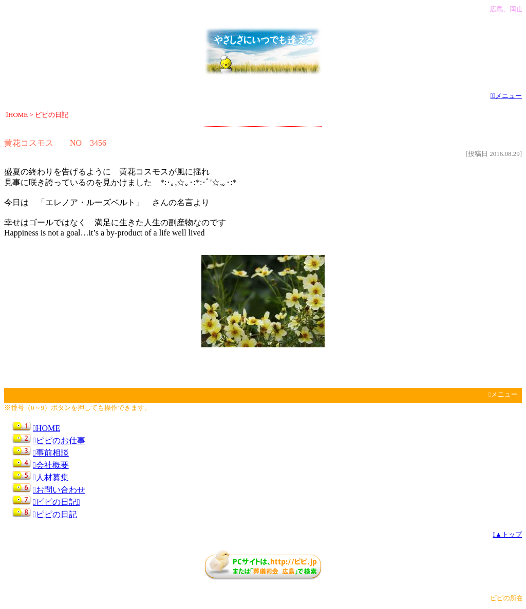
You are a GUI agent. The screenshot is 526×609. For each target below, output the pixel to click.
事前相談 (51, 452)
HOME (46, 428)
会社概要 (51, 465)
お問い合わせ (59, 489)
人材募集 (51, 477)
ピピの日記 (56, 502)
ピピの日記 (55, 514)
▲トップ (507, 534)
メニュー (506, 96)
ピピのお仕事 (59, 440)
